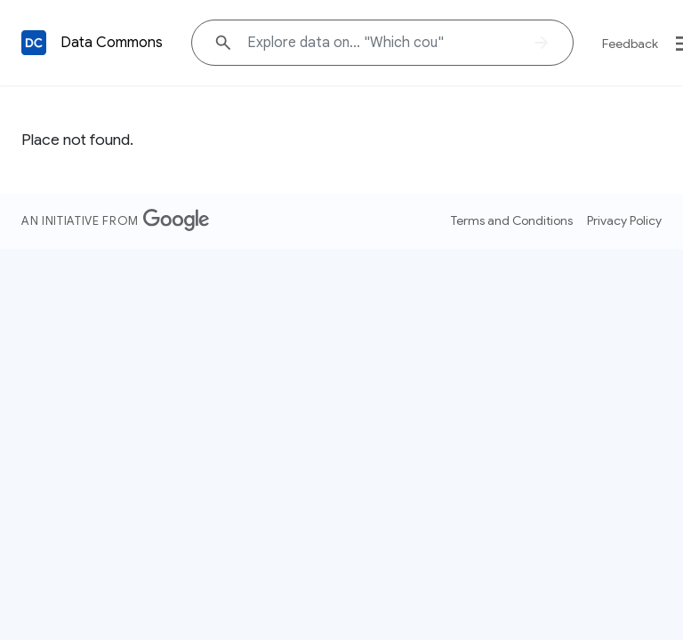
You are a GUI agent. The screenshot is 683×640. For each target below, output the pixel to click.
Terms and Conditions (512, 220)
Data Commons (111, 43)
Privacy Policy (624, 220)
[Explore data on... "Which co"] (382, 42)
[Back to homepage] (33, 42)
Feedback (630, 44)
